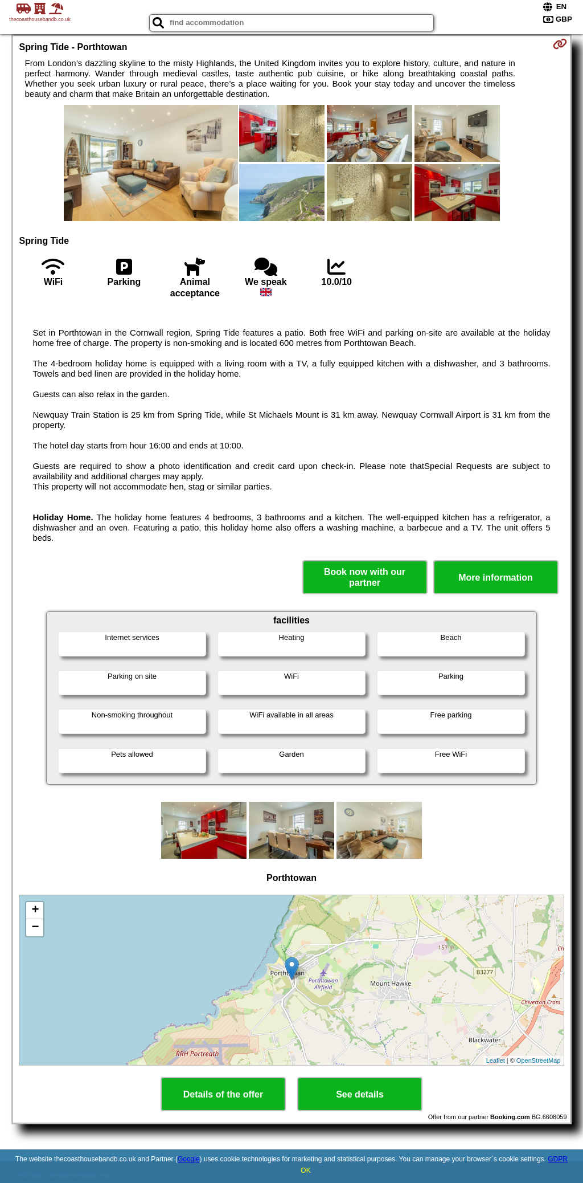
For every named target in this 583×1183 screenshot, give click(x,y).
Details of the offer (223, 1094)
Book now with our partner (364, 577)
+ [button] (35, 910)
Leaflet (495, 1060)
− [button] (35, 927)
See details (360, 1094)
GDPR (558, 1159)
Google (189, 1159)
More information (495, 577)
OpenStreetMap (538, 1060)
